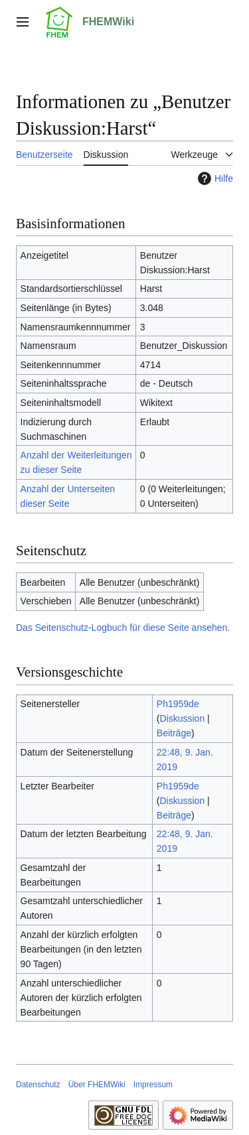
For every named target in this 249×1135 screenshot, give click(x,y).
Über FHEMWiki (96, 1084)
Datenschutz (38, 1084)
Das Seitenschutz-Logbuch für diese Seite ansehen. (123, 627)
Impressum (153, 1084)
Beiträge (174, 733)
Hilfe (214, 178)
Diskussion (182, 718)
